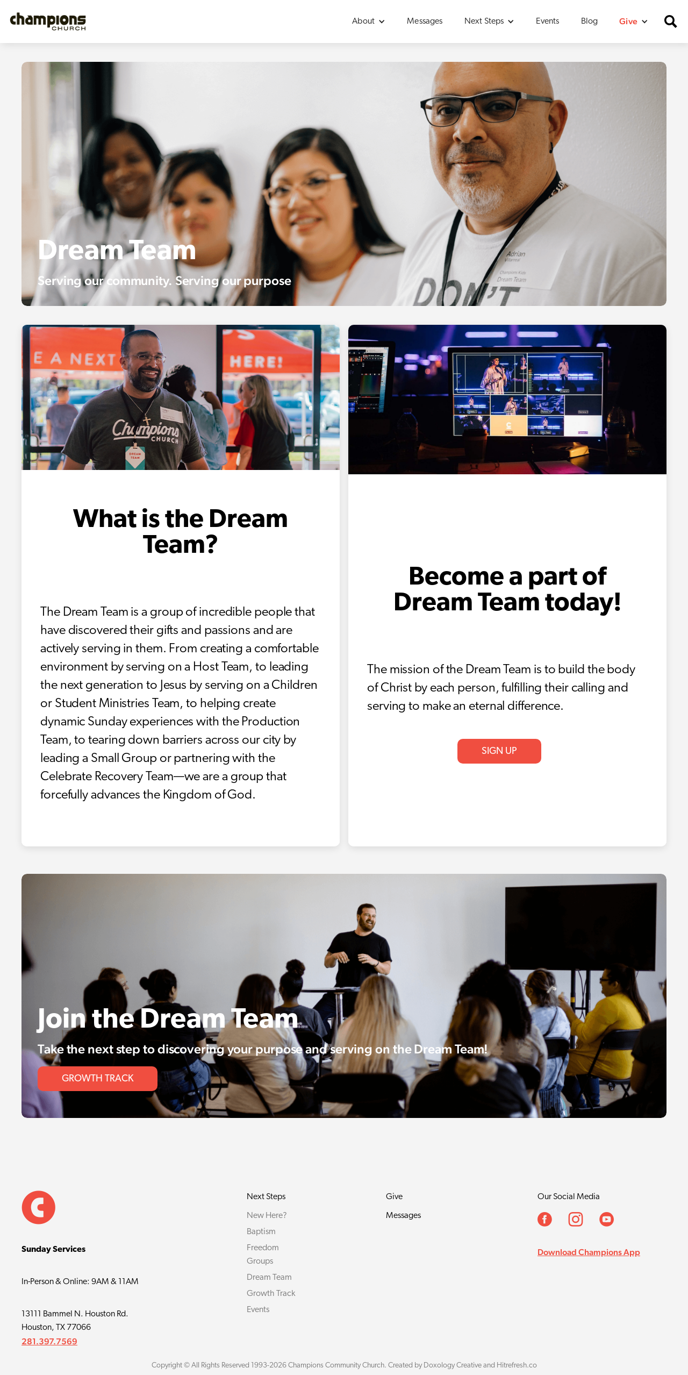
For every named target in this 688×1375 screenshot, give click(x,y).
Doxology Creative (453, 1366)
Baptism (261, 1232)
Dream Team (269, 1277)
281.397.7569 (49, 1341)
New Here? (267, 1216)
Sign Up (499, 751)
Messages (424, 21)
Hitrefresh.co (517, 1366)
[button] (368, 21)
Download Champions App (589, 1252)
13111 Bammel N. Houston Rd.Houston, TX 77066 (75, 1321)
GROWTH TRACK (97, 1079)
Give (394, 1197)
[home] (48, 21)
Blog (589, 21)
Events (547, 21)
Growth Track (271, 1293)
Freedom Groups (263, 1255)
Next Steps (266, 1197)
